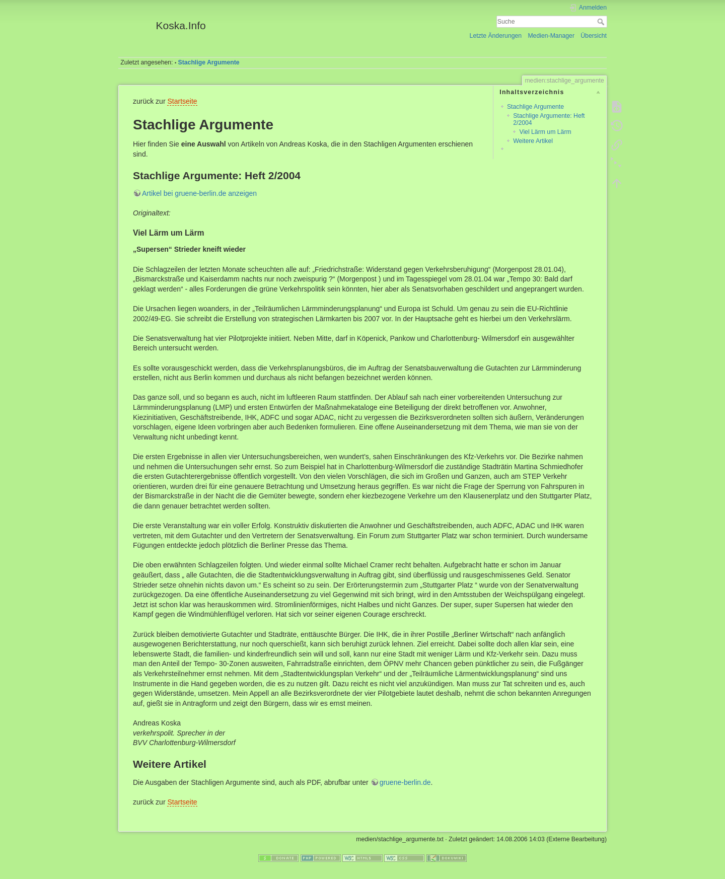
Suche (602, 21)
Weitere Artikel (533, 140)
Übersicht (594, 35)
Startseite (182, 101)
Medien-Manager (551, 35)
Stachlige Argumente (209, 62)
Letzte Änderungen (496, 35)
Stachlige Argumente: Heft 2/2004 (549, 119)
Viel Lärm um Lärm (545, 131)
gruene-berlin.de (405, 782)
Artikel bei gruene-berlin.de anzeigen (199, 193)
